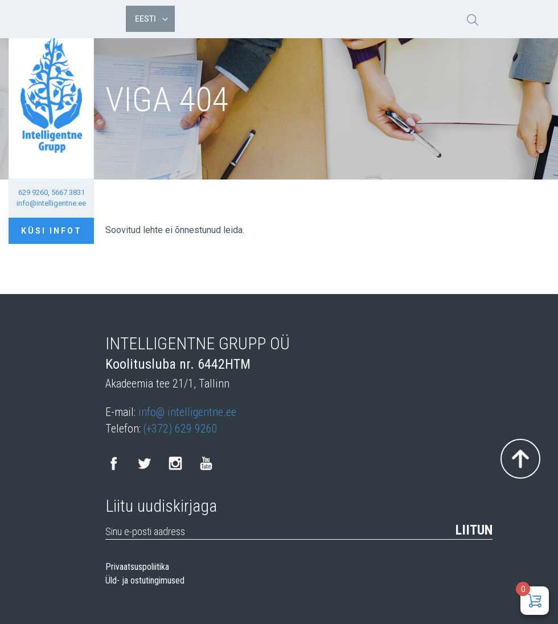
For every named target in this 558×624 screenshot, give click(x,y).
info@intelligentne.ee (51, 203)
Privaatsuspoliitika (137, 567)
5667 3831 (68, 192)
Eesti (151, 18)
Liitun (474, 530)
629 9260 (33, 192)
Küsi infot (51, 230)
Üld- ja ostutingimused (144, 580)
